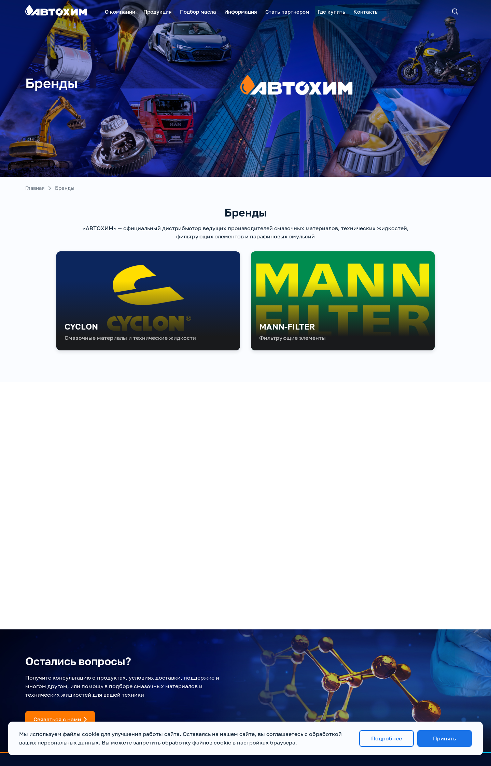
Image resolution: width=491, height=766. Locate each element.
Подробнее (386, 738)
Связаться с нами (60, 719)
